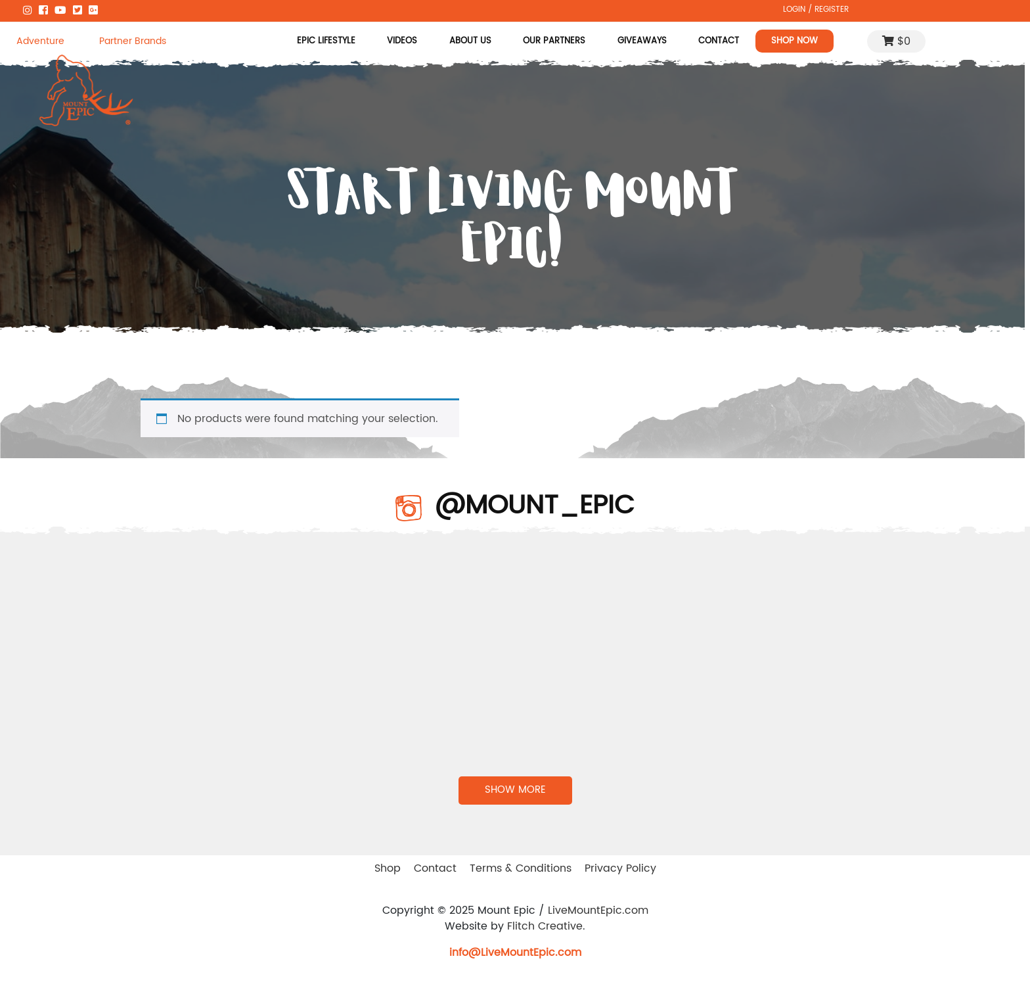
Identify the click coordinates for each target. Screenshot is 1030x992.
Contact (718, 40)
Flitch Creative (545, 926)
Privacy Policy (620, 868)
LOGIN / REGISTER (816, 9)
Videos (403, 40)
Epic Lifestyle (326, 40)
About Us (470, 40)
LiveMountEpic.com (598, 910)
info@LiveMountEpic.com (515, 952)
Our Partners (554, 40)
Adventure (40, 41)
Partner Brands (132, 41)
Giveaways (642, 40)
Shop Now (794, 40)
